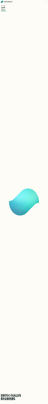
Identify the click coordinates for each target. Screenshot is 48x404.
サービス (3, 5)
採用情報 (4, 10)
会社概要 (3, 7)
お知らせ (3, 9)
